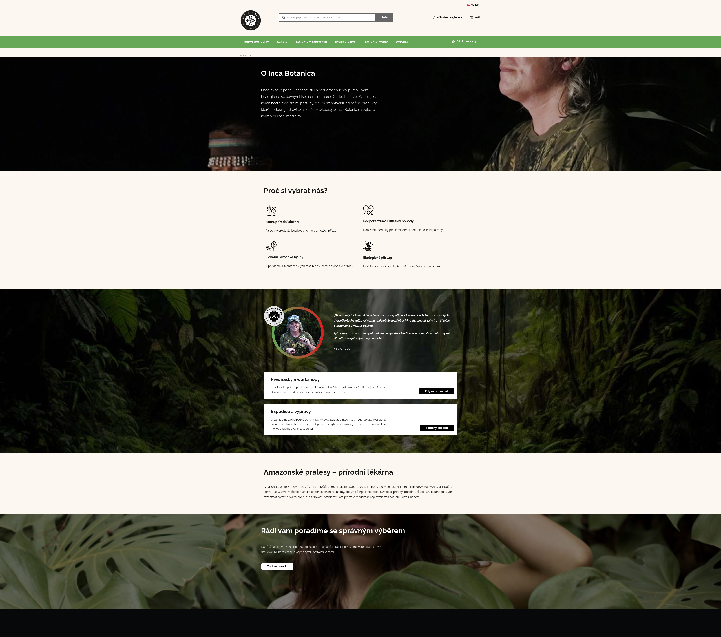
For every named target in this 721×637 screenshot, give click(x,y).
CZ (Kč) (474, 4)
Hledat (384, 17)
